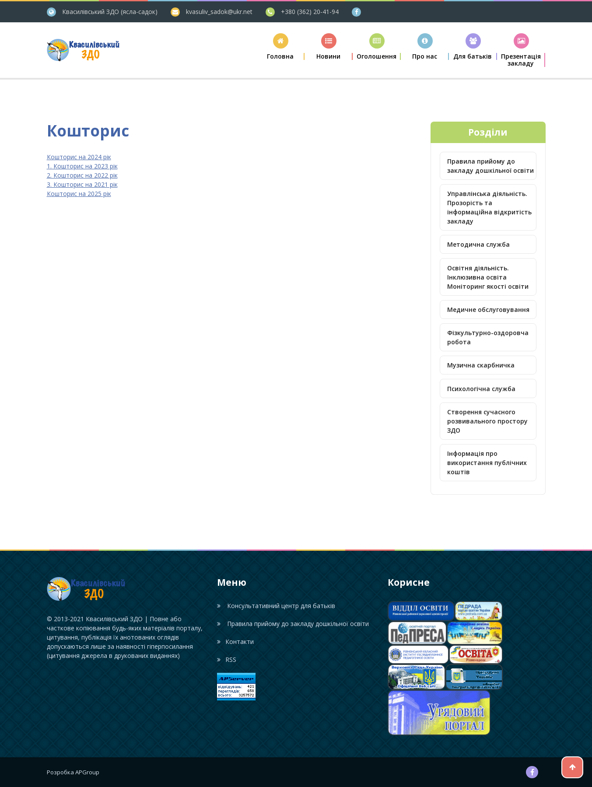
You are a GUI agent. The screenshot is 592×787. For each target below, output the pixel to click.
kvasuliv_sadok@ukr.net (219, 11)
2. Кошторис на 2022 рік (82, 175)
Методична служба (478, 244)
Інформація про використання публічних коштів (487, 462)
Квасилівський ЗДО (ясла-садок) (110, 11)
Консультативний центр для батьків (276, 606)
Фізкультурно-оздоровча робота (488, 337)
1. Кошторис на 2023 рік (82, 166)
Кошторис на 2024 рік (79, 157)
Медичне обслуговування (488, 309)
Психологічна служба (481, 389)
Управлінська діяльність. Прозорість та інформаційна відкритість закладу (489, 207)
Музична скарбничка (481, 365)
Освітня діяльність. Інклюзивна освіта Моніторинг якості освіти (488, 277)
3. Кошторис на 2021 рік (82, 184)
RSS (226, 659)
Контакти (235, 641)
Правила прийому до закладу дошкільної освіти (490, 166)
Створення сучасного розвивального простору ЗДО (487, 421)
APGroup (87, 772)
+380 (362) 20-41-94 (310, 11)
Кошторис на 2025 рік (79, 193)
